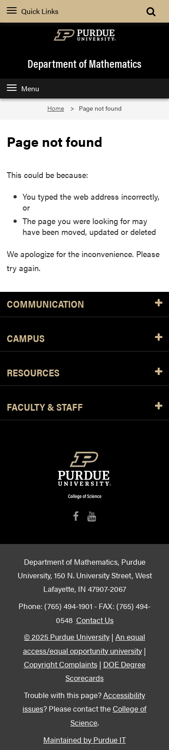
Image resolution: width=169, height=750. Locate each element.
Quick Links (33, 11)
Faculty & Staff (84, 407)
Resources (84, 373)
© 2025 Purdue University (67, 636)
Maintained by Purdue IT (84, 739)
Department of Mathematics (84, 63)
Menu (23, 88)
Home (55, 108)
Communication (84, 304)
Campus (84, 338)
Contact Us (95, 619)
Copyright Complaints (60, 664)
